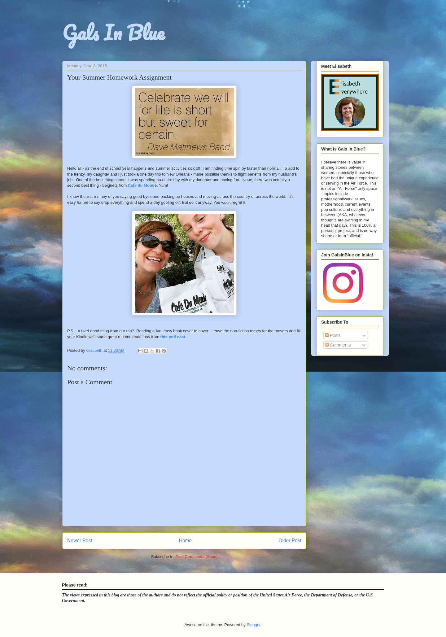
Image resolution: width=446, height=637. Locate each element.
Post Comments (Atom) (196, 556)
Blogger (253, 624)
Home (185, 540)
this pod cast (172, 336)
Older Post (289, 540)
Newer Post (79, 540)
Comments (338, 344)
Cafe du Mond (141, 185)
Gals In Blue (113, 32)
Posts (333, 335)
